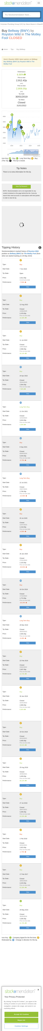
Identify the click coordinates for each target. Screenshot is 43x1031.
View (27, 287)
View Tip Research (21, 186)
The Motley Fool (30, 253)
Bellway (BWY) (19, 30)
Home (5, 49)
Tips (12, 49)
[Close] (38, 1002)
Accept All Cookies (21, 1027)
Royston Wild (11, 34)
